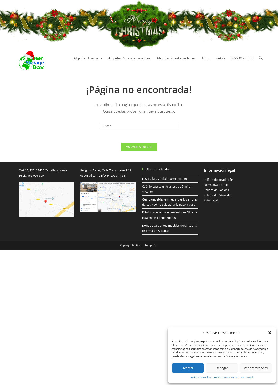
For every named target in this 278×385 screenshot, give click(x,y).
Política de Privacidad (226, 377)
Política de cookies (201, 377)
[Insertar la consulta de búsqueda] (139, 126)
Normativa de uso (216, 185)
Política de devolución (218, 180)
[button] (270, 333)
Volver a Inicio (139, 147)
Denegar (222, 368)
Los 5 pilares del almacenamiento (164, 179)
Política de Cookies (216, 190)
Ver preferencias (256, 368)
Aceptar (187, 368)
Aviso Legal (246, 377)
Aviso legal (211, 200)
